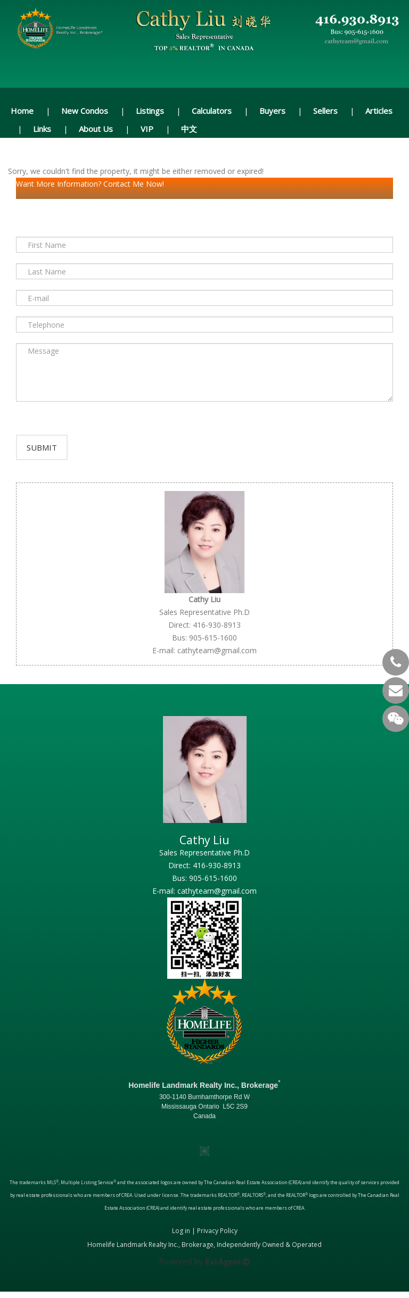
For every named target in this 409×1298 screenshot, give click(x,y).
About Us (96, 128)
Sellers (325, 110)
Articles (378, 110)
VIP (147, 128)
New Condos (84, 110)
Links (42, 128)
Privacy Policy (217, 1237)
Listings (150, 110)
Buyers (272, 110)
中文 (189, 128)
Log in (181, 1237)
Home (22, 110)
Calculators (212, 110)
